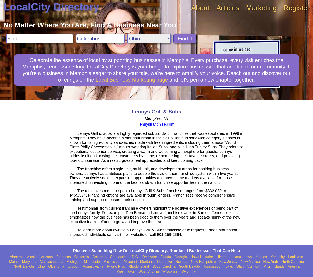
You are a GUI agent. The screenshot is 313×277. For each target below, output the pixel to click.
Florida (165, 257)
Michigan (73, 262)
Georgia (181, 257)
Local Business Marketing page (131, 80)
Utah (240, 266)
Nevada (182, 262)
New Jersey (228, 262)
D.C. (135, 257)
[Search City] (100, 38)
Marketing (261, 8)
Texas (228, 266)
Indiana (235, 257)
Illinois (221, 257)
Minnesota (92, 262)
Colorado (99, 257)
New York (270, 262)
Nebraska (164, 262)
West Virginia (148, 271)
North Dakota (23, 266)
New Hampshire (203, 262)
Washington (126, 271)
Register (297, 8)
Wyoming (189, 271)
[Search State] (149, 38)
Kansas (261, 257)
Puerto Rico (116, 266)
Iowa (248, 257)
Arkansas (63, 257)
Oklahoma (56, 266)
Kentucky (277, 257)
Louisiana (295, 257)
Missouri (130, 262)
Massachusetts (51, 262)
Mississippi (111, 262)
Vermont (253, 266)
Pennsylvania (93, 266)
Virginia (294, 266)
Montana (147, 262)
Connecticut (119, 257)
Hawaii (195, 257)
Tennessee (211, 266)
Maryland (29, 262)
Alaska (32, 257)
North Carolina (292, 262)
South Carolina (164, 266)
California (81, 257)
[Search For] (39, 38)
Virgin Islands (274, 266)
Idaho (208, 257)
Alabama (16, 257)
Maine (14, 262)
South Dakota (189, 266)
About (200, 8)
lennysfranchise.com (156, 124)
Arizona (47, 257)
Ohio (41, 266)
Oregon (73, 266)
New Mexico (250, 262)
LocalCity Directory (51, 7)
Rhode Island (138, 266)
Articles (227, 8)
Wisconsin (170, 271)
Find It (185, 39)
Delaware (149, 257)
